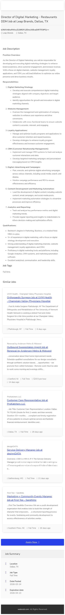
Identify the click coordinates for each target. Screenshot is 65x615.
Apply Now (32, 542)
